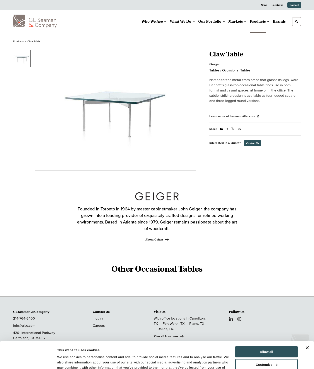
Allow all (266, 328)
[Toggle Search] (296, 21)
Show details (67, 360)
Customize (267, 340)
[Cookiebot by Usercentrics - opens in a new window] (28, 360)
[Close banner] (307, 323)
